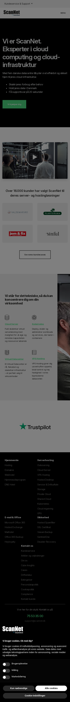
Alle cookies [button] (51, 688)
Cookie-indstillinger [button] (35, 695)
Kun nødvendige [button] (18, 688)
